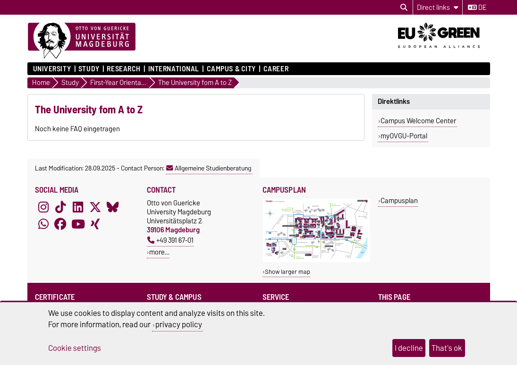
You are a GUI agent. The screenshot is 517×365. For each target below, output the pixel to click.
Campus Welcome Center (418, 121)
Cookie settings (74, 348)
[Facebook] (60, 223)
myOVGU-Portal (404, 136)
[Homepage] (81, 41)
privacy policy (178, 324)
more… (159, 252)
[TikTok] (60, 206)
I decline (409, 348)
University (52, 69)
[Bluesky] (112, 206)
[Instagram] (43, 206)
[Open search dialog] (404, 7)
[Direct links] (437, 7)
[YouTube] (77, 223)
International (173, 69)
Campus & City (231, 69)
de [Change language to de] (477, 7)
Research (123, 69)
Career (275, 69)
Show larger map (287, 272)
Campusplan (399, 200)
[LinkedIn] (77, 206)
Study (89, 69)
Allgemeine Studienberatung (208, 168)
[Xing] (95, 223)
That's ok (447, 348)
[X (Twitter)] (95, 206)
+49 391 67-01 (170, 240)
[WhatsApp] (43, 223)
